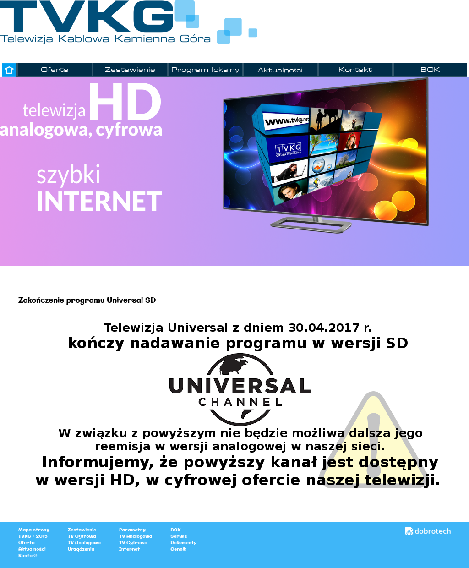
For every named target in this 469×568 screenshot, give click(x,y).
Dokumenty (183, 543)
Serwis (178, 536)
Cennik (178, 549)
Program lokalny (205, 70)
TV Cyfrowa (82, 536)
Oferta (55, 70)
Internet (129, 549)
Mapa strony (33, 530)
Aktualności (280, 70)
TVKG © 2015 (33, 536)
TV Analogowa (84, 543)
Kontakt (355, 70)
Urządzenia (81, 549)
